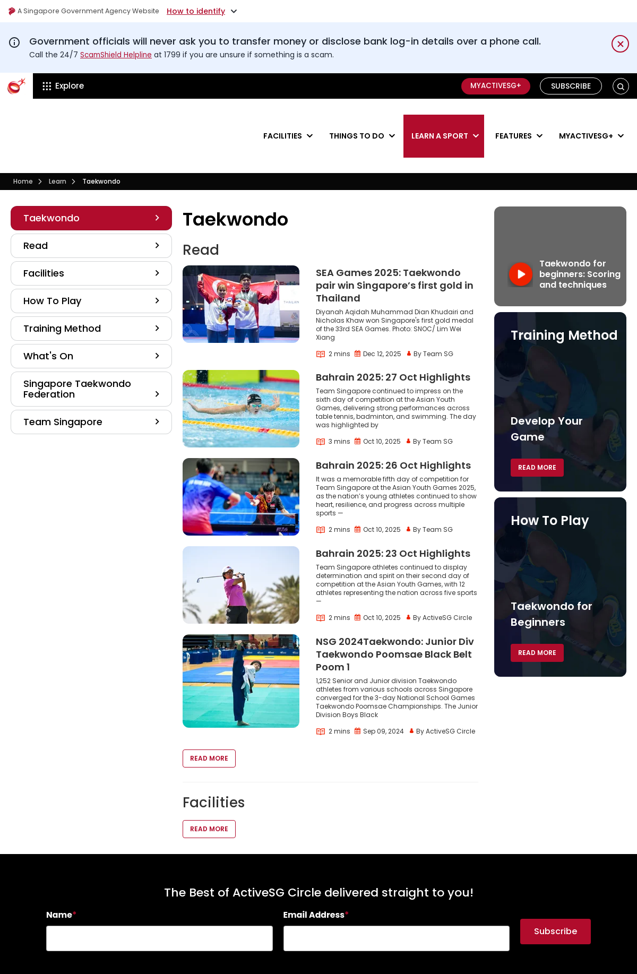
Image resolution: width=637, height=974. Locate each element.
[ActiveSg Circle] (16, 85)
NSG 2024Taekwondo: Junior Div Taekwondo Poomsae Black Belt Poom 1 (395, 623)
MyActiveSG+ (493, 86)
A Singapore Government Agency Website (91, 11)
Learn (57, 149)
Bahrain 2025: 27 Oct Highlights (393, 345)
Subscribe (571, 86)
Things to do (356, 120)
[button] (620, 86)
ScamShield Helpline (117, 54)
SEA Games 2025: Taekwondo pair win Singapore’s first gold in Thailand (395, 254)
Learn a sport (439, 120)
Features (513, 120)
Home (23, 149)
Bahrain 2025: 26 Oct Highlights (393, 434)
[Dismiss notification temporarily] (620, 44)
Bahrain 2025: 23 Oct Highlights (393, 522)
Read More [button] (209, 726)
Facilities (282, 120)
